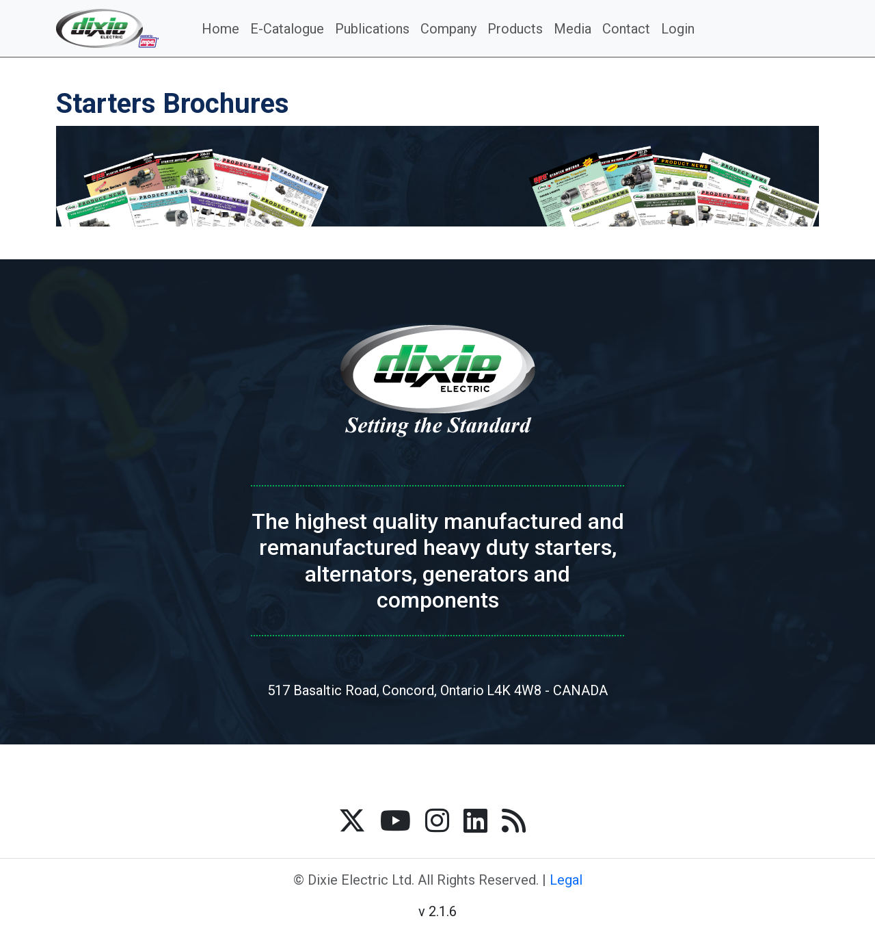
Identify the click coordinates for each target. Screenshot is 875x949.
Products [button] (515, 29)
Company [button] (448, 29)
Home (220, 29)
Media (572, 29)
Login (678, 29)
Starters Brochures (172, 104)
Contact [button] (626, 29)
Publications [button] (372, 29)
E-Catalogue (287, 29)
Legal (566, 880)
